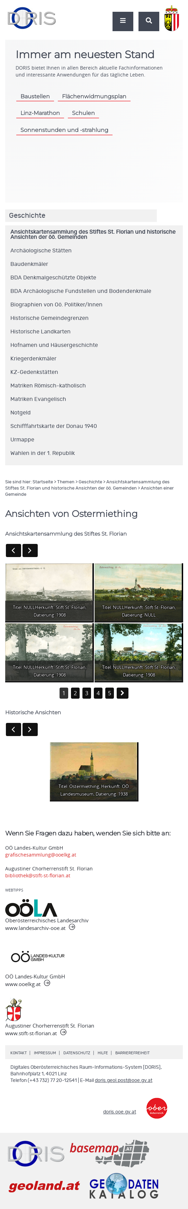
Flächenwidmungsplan (94, 96)
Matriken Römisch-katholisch (48, 385)
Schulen (83, 112)
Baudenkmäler (29, 264)
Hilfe (103, 1053)
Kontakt (18, 1053)
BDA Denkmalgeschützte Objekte (53, 277)
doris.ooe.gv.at (119, 1112)
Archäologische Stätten (41, 250)
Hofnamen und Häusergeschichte (54, 345)
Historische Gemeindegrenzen (49, 318)
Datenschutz (76, 1053)
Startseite (43, 482)
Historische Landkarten (40, 331)
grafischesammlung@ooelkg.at (40, 854)
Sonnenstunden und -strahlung (64, 129)
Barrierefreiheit (132, 1053)
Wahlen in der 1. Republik (42, 453)
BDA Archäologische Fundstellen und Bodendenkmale (80, 291)
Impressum (45, 1053)
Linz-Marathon (40, 112)
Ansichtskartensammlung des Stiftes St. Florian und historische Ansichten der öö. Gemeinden (93, 234)
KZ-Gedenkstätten (34, 372)
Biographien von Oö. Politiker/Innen (56, 304)
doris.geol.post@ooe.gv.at (123, 1080)
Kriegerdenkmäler (33, 358)
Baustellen (35, 96)
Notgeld (20, 412)
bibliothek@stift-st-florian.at (37, 875)
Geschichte (90, 482)
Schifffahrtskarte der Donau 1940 (53, 426)
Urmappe (22, 439)
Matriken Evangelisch (38, 399)
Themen (65, 482)
